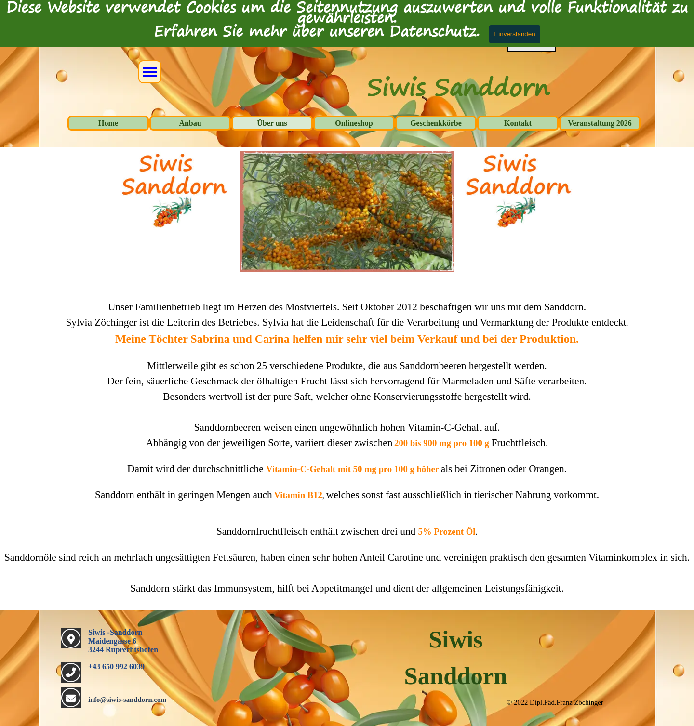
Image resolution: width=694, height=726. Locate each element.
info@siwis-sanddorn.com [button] (127, 699)
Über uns (272, 123)
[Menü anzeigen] (149, 71)
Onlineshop (354, 123)
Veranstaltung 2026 (599, 123)
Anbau (190, 123)
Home (108, 123)
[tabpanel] (347, 442)
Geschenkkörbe (436, 123)
